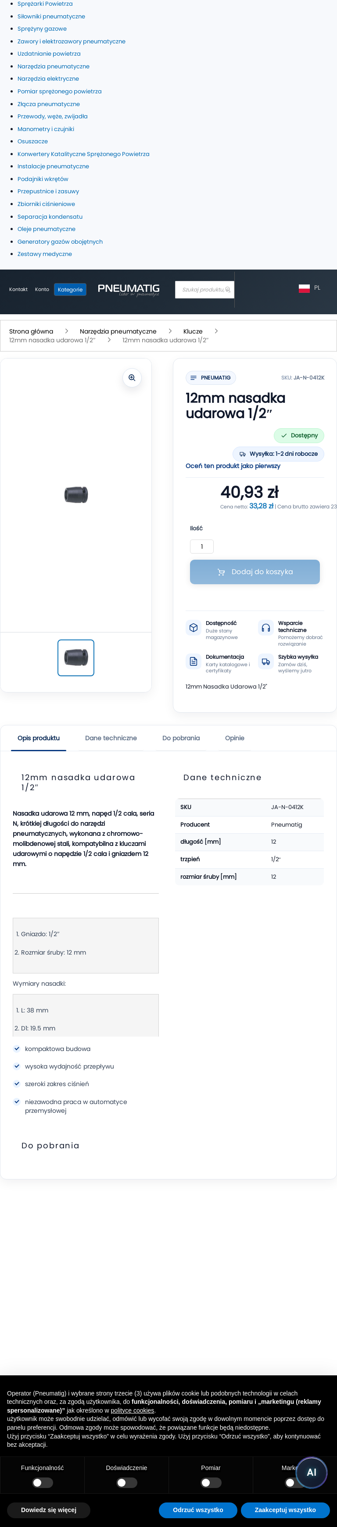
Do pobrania (181, 738)
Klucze (193, 331)
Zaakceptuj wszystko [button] (285, 1509)
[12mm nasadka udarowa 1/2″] (75, 657)
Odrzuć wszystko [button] (198, 1509)
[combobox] (204, 289)
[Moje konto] (42, 290)
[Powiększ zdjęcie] (132, 377)
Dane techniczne (111, 738)
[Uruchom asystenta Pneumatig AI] (311, 1473)
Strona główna (32, 331)
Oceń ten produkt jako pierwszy (233, 466)
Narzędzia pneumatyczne (119, 331)
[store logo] (128, 290)
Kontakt (18, 289)
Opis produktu (39, 738)
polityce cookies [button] (132, 1410)
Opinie (234, 738)
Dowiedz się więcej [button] (48, 1509)
